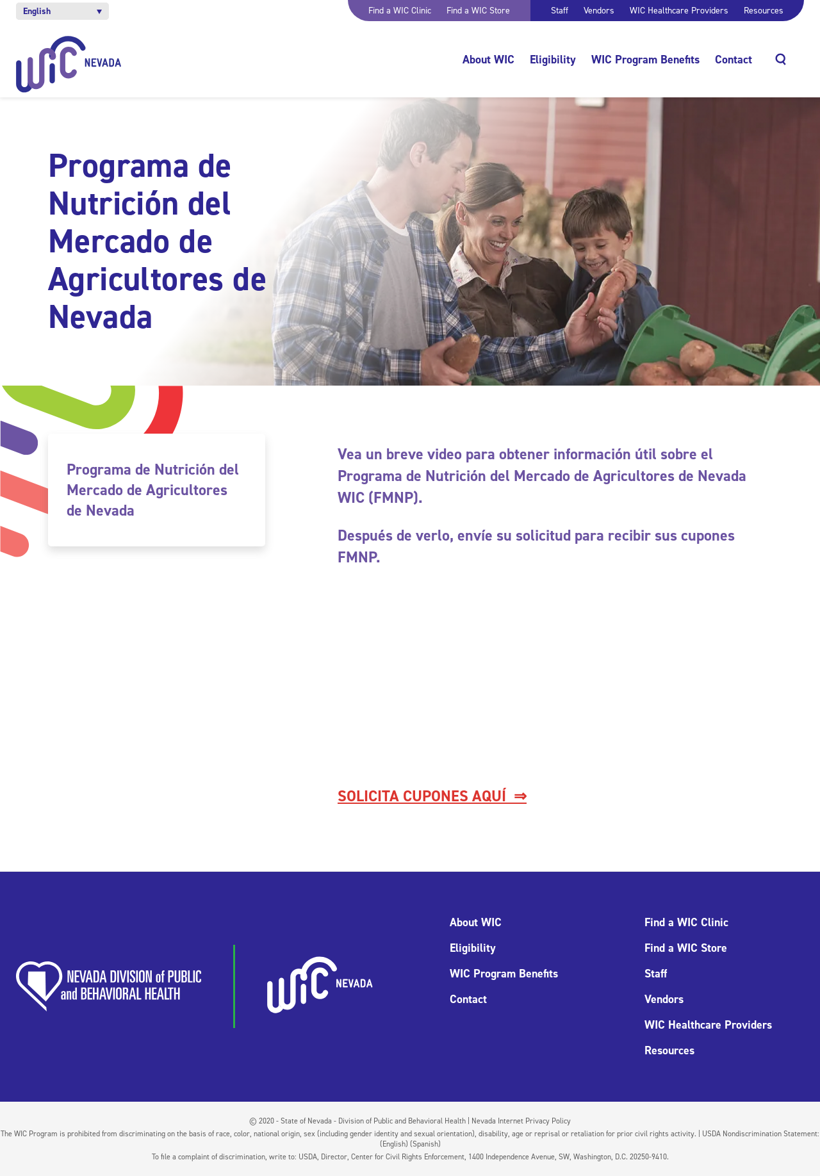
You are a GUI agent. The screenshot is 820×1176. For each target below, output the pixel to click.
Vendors (599, 10)
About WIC (488, 59)
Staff (559, 10)
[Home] (69, 64)
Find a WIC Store (478, 10)
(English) (394, 1144)
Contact (733, 59)
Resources (763, 10)
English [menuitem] (37, 11)
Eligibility (553, 59)
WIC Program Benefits (645, 59)
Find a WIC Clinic (399, 10)
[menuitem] (62, 11)
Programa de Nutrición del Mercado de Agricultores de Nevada (153, 490)
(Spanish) (425, 1144)
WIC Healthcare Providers (679, 10)
